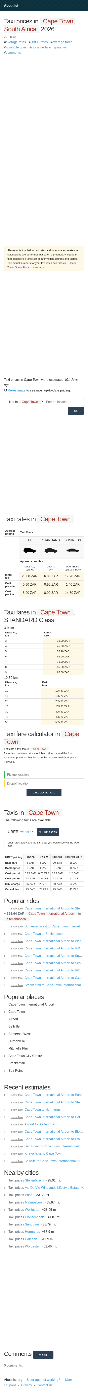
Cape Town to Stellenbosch (44, 934)
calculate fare (41, 47)
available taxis (16, 47)
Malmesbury (25, 1202)
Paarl (20, 1195)
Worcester (24, 1246)
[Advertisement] (44, 99)
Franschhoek (26, 1217)
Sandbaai (23, 1224)
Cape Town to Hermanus (42, 1109)
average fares (62, 42)
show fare (17, 908)
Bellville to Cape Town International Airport (55, 1161)
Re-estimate (15, 390)
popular (60, 47)
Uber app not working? (43, 1379)
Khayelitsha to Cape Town (43, 1153)
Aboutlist (11, 5)
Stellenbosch (26, 1180)
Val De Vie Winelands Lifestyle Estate (44, 1187)
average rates (16, 42)
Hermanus (24, 1231)
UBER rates (39, 42)
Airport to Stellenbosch (40, 1124)
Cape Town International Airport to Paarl (54, 1095)
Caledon (22, 1239)
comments (13, 52)
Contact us (44, 1385)
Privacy (26, 1385)
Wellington (24, 1209)
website (26, 832)
